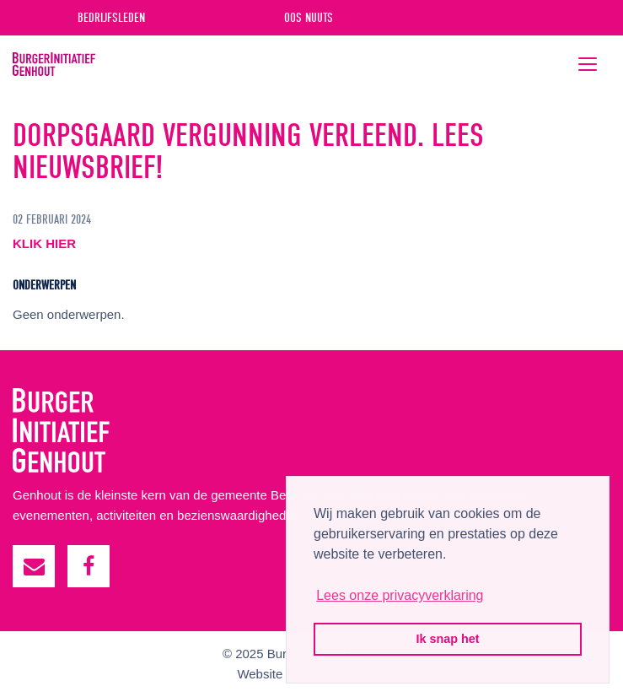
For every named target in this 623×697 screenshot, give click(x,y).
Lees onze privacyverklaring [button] (399, 595)
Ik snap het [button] (447, 639)
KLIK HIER (44, 243)
